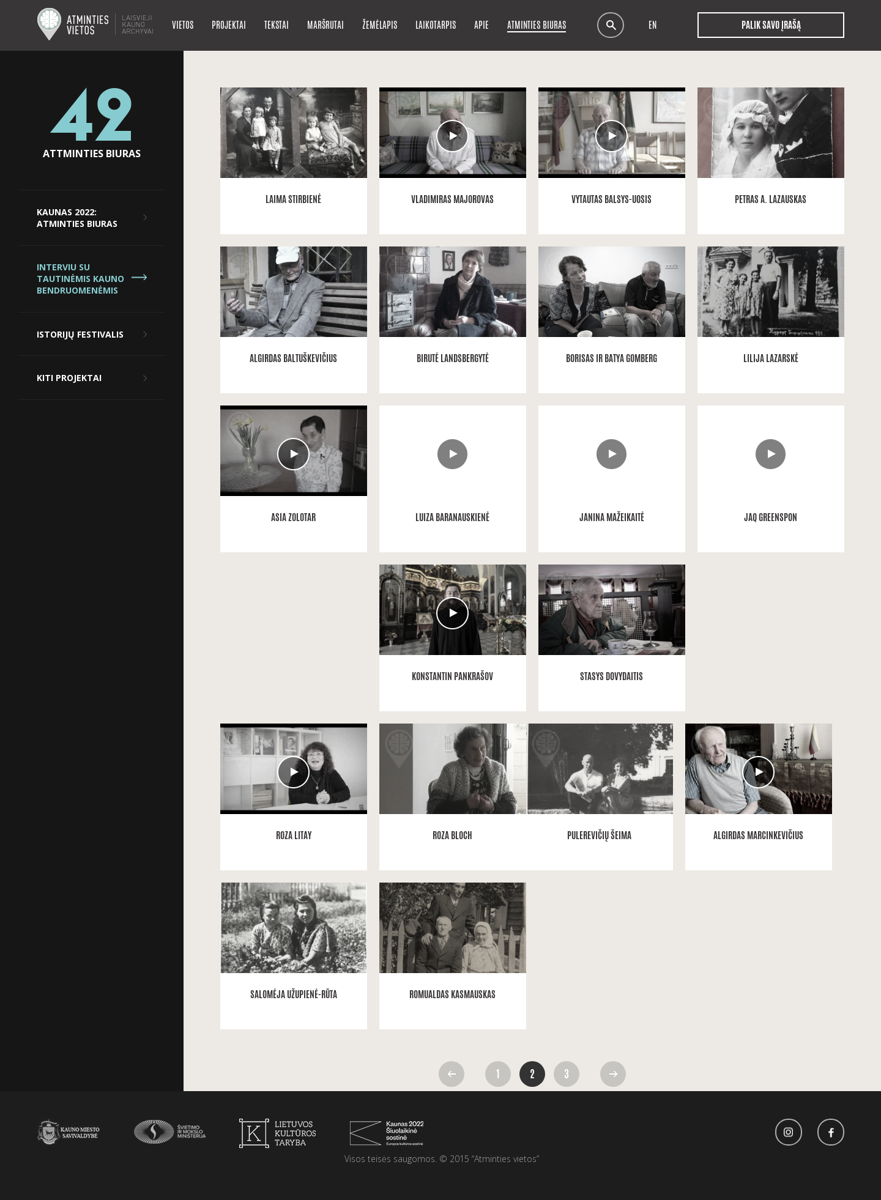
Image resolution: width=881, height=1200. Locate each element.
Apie (481, 24)
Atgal (451, 1074)
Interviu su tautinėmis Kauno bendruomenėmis (80, 278)
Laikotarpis (435, 24)
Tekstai (276, 24)
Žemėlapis (379, 24)
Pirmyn (613, 1074)
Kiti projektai (69, 377)
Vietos (182, 24)
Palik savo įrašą (770, 25)
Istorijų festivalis (80, 334)
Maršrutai (325, 24)
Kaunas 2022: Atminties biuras (77, 217)
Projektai (229, 24)
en (652, 25)
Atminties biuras (536, 24)
